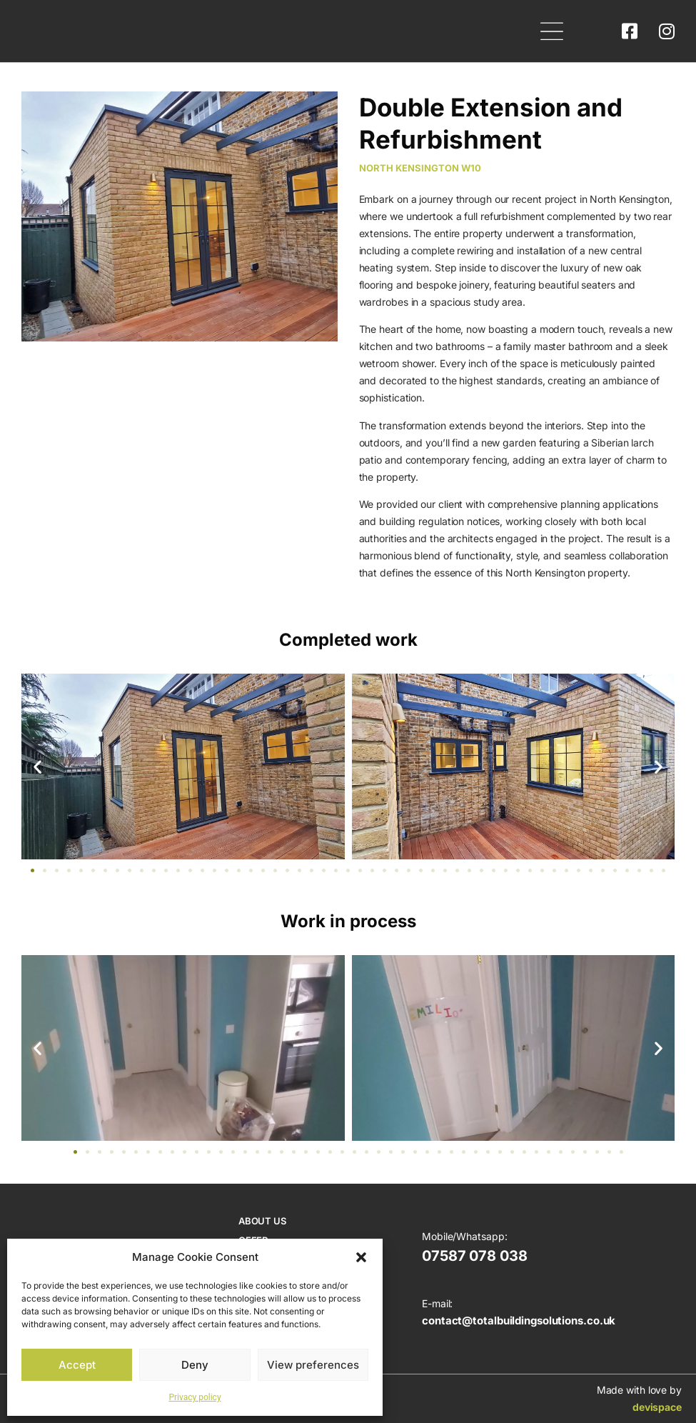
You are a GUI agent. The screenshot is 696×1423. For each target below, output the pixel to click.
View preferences (313, 1365)
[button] (361, 1257)
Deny (194, 1365)
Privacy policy (194, 1397)
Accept (77, 1365)
